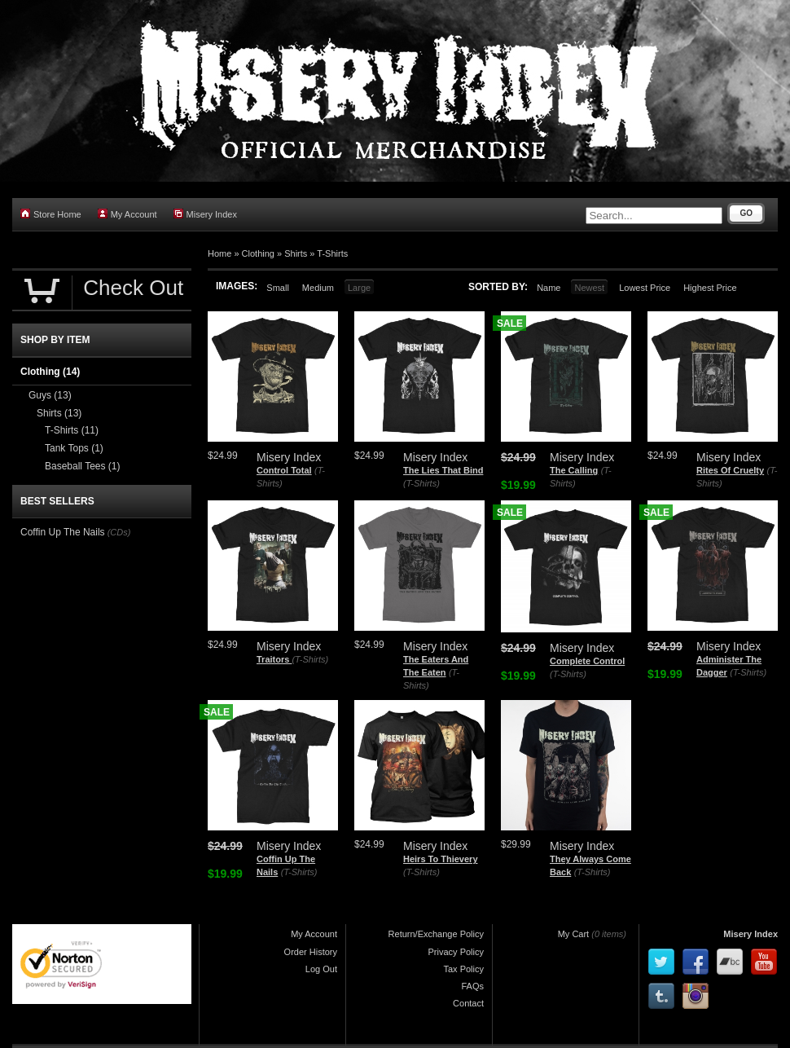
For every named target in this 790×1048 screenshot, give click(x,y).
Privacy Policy (456, 952)
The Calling (574, 470)
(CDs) (119, 532)
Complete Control (587, 661)
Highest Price (709, 288)
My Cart (574, 934)
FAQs (472, 986)
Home (219, 253)
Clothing (258, 253)
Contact (468, 1003)
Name (548, 288)
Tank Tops (74, 448)
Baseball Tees (83, 466)
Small (277, 288)
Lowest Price (644, 288)
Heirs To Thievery (440, 859)
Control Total (284, 470)
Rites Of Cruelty (730, 470)
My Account (127, 214)
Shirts (295, 253)
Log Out (321, 969)
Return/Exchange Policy (436, 934)
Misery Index (205, 214)
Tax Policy (463, 969)
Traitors (274, 659)
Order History (310, 952)
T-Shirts (332, 253)
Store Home (50, 214)
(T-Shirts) (421, 483)
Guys (50, 395)
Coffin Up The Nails (62, 532)
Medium (318, 288)
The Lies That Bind (443, 470)
